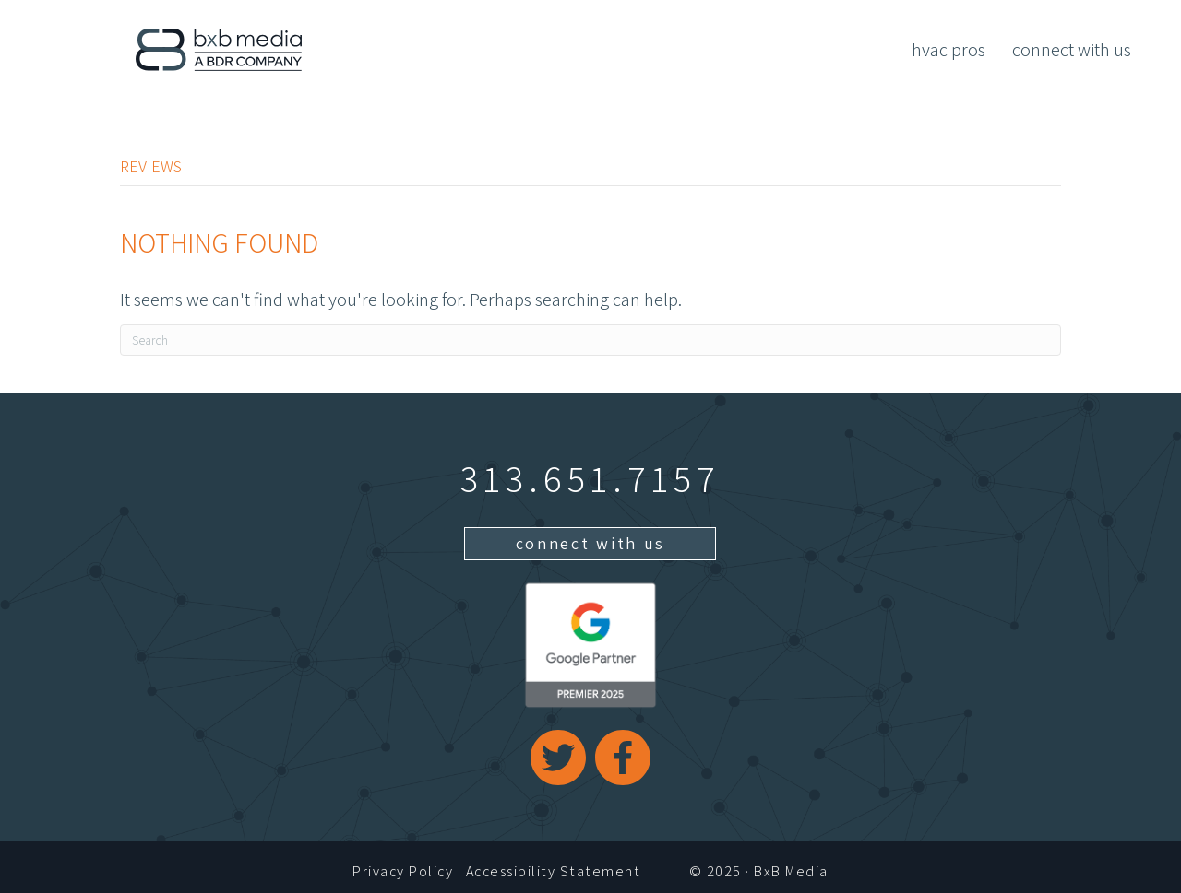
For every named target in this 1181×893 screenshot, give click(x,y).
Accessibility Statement (553, 871)
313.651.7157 (590, 478)
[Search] (590, 340)
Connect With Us (1071, 50)
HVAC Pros (948, 50)
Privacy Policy (402, 871)
